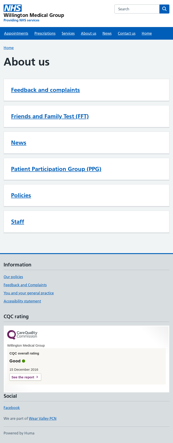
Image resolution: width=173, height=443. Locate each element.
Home (147, 33)
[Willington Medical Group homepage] (34, 14)
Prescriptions (44, 33)
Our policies (13, 277)
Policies (21, 195)
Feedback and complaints (45, 89)
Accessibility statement (22, 301)
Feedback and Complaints (25, 285)
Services (68, 33)
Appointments (16, 33)
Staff (17, 221)
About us (88, 33)
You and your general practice (29, 293)
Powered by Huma (19, 433)
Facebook (12, 407)
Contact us (126, 33)
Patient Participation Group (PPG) (56, 169)
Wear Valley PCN (43, 418)
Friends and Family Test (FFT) (50, 116)
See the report (22, 377)
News (107, 33)
